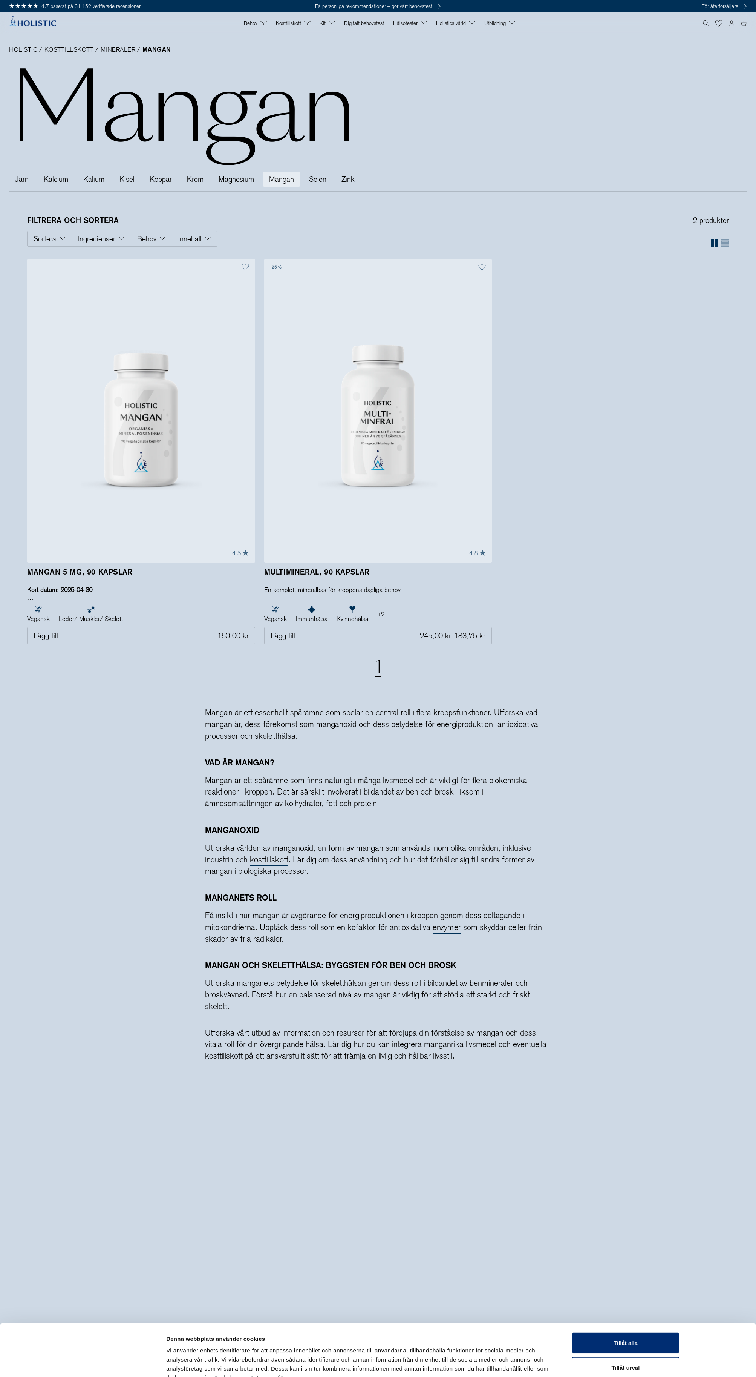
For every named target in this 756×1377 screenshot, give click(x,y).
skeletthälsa (275, 736)
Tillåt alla (626, 1303)
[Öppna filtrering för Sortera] (49, 239)
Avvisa (626, 1352)
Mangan (219, 712)
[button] (718, 23)
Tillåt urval (626, 1328)
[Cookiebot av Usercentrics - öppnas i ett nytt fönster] (116, 1362)
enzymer (447, 927)
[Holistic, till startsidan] (32, 23)
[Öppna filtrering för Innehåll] (194, 239)
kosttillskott (269, 859)
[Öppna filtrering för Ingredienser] (101, 239)
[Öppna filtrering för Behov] (151, 239)
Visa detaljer (477, 1362)
